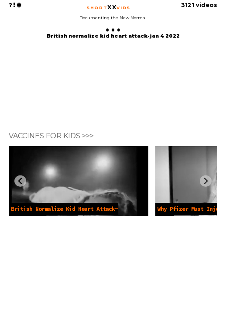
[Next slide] (206, 181)
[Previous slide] (20, 181)
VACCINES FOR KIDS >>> (51, 136)
